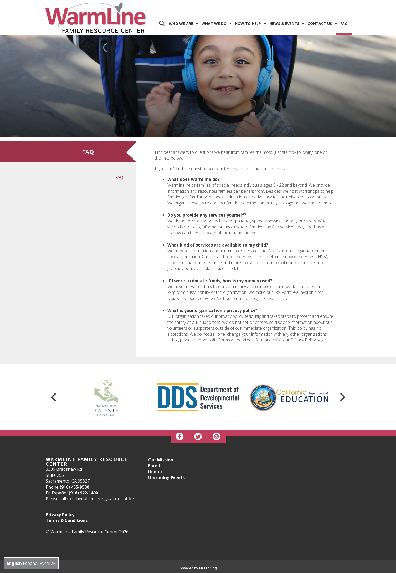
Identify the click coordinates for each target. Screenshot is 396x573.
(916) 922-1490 (83, 493)
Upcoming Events (166, 477)
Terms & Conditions (67, 520)
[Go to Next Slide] (342, 397)
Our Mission (160, 460)
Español (31, 563)
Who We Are (181, 23)
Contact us (320, 23)
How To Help (248, 23)
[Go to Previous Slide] (54, 397)
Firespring (208, 568)
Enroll (154, 466)
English (14, 563)
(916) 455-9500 (74, 487)
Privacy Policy (60, 515)
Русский (48, 563)
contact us (285, 169)
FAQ (344, 23)
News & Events (284, 23)
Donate (156, 471)
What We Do (214, 23)
